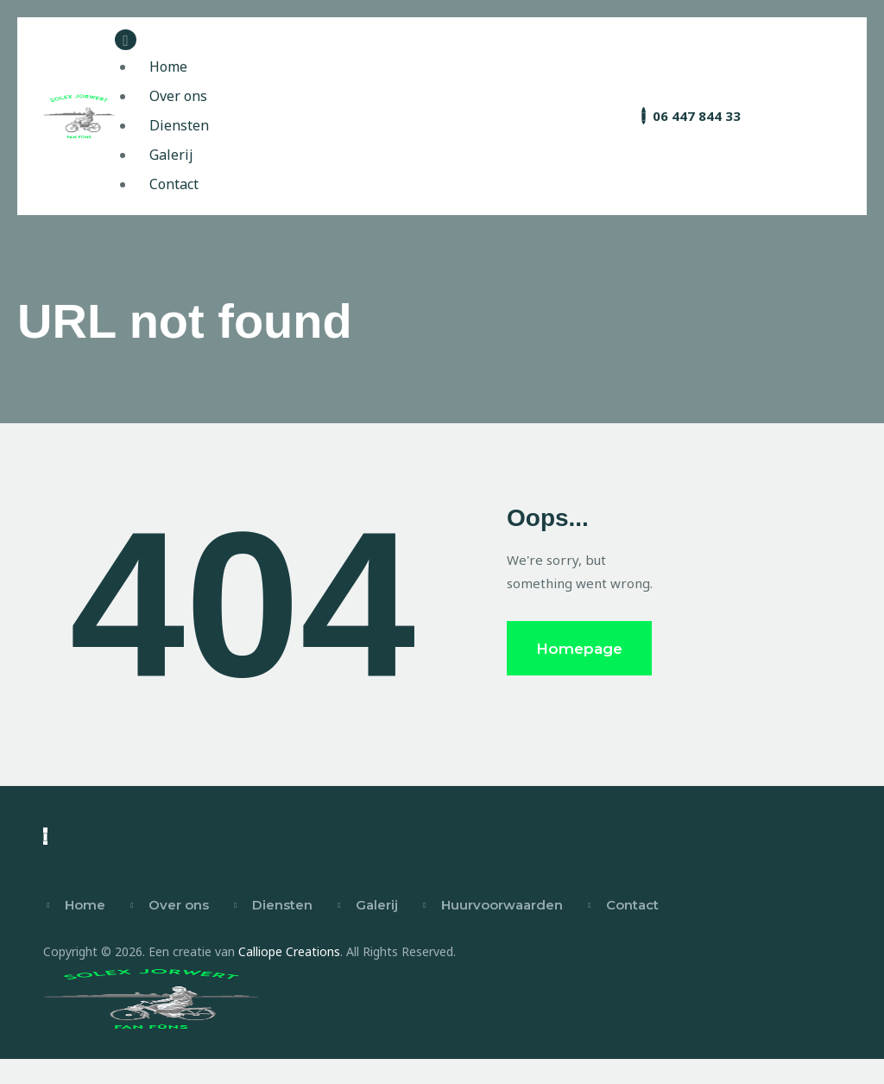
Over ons (178, 907)
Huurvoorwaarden (502, 907)
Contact (632, 907)
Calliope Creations (289, 954)
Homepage (579, 650)
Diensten (282, 907)
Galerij (377, 907)
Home (85, 907)
